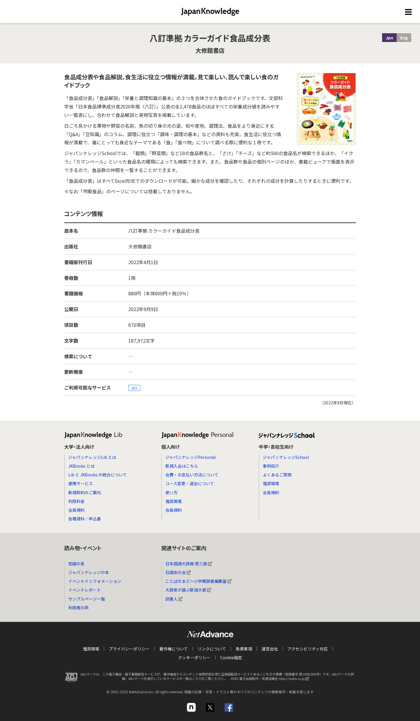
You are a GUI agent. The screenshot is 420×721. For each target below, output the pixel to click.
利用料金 (76, 501)
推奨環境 (173, 501)
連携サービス (80, 483)
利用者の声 (78, 608)
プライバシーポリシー (129, 649)
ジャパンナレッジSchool (286, 457)
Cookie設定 (231, 657)
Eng (404, 38)
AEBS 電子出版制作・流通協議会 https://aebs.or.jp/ (271, 680)
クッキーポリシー (194, 657)
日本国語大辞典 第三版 (188, 563)
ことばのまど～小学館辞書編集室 (198, 581)
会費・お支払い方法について (191, 475)
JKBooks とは (81, 466)
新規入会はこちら (181, 466)
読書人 (174, 599)
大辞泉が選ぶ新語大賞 (188, 590)
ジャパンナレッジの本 (88, 572)
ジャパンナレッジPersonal (190, 457)
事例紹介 (271, 466)
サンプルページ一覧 (86, 599)
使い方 (171, 492)
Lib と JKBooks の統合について (97, 475)
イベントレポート (84, 590)
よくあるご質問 (277, 475)
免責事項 (244, 649)
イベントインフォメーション (94, 581)
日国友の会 (178, 572)
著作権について (173, 649)
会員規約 (76, 510)
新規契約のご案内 (84, 492)
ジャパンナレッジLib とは (92, 457)
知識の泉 (76, 563)
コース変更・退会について (189, 483)
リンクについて (211, 649)
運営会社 (270, 649)
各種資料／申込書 (84, 519)
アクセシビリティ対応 (308, 649)
